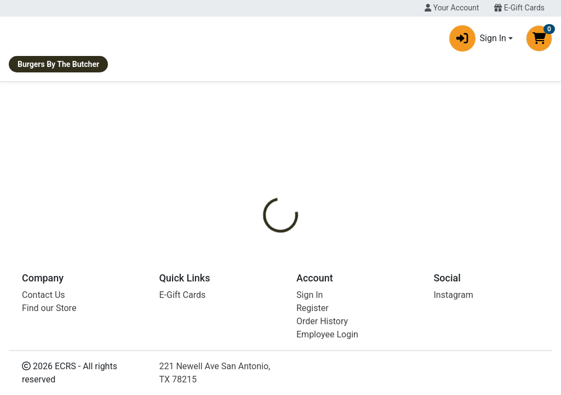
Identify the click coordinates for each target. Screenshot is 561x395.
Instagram (453, 372)
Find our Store (49, 385)
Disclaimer (312, 206)
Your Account (452, 7)
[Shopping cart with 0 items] (539, 40)
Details (263, 206)
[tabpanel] (397, 252)
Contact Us (43, 372)
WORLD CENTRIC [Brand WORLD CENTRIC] (374, 247)
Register (312, 385)
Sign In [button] (477, 40)
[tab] (263, 206)
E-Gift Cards (519, 7)
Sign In (309, 372)
